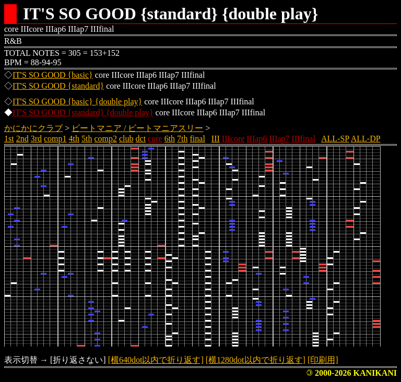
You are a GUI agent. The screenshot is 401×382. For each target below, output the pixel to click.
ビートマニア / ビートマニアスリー (137, 128)
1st (9, 138)
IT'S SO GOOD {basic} (53, 74)
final (197, 138)
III (215, 138)
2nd (22, 138)
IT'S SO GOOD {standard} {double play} (83, 112)
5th (86, 138)
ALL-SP (335, 138)
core (155, 138)
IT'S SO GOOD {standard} (58, 85)
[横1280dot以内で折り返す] (255, 359)
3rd (36, 138)
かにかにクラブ (33, 128)
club (126, 138)
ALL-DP (366, 138)
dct (141, 138)
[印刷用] (323, 359)
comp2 (105, 138)
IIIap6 (256, 138)
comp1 (55, 138)
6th (169, 138)
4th (74, 138)
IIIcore (233, 138)
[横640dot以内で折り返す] (156, 359)
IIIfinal (303, 138)
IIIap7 (279, 138)
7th (182, 138)
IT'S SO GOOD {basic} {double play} (77, 101)
